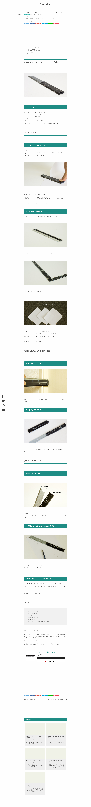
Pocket (53, 23)
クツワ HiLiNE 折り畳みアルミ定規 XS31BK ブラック (50, 651)
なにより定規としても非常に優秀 (33, 49)
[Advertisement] (45, 34)
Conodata (45, 5)
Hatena (43, 23)
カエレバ (41, 653)
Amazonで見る (51, 657)
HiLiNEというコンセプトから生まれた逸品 (35, 47)
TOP (86, 804)
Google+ (37, 23)
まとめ (28, 52)
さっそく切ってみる (31, 48)
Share (32, 23)
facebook (2, 396)
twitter (2, 401)
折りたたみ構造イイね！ (31, 51)
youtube (2, 410)
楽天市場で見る (51, 660)
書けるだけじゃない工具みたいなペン (32, 697)
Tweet (27, 23)
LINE (48, 23)
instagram (2, 406)
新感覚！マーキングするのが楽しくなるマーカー (57, 697)
